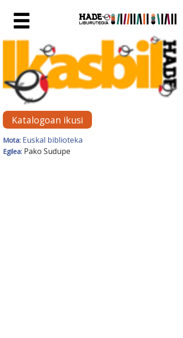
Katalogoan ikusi (47, 119)
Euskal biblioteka (53, 140)
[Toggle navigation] (22, 21)
